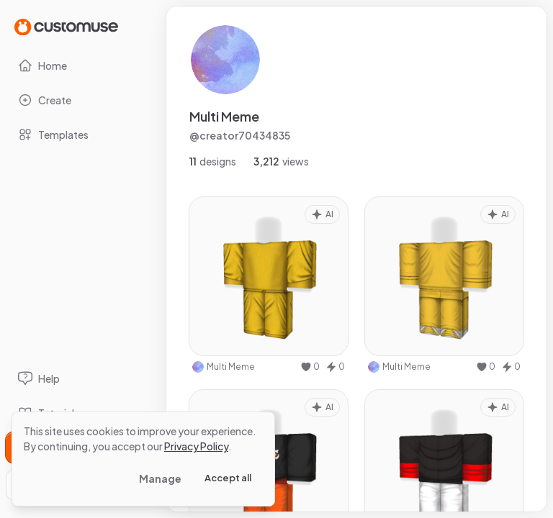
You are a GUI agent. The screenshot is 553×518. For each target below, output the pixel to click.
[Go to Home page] (66, 26)
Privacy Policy (196, 446)
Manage (160, 478)
